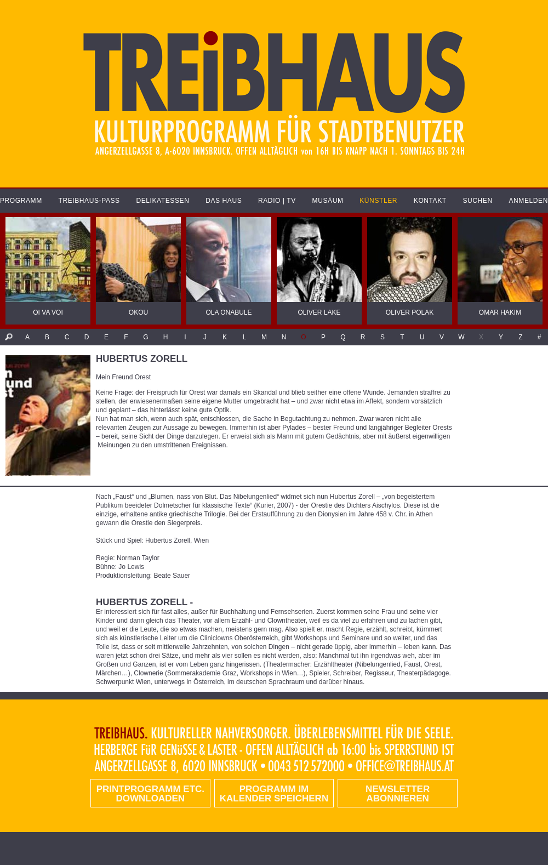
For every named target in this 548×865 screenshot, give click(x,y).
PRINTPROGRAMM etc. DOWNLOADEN (150, 794)
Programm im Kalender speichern (274, 794)
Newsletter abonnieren (398, 794)
